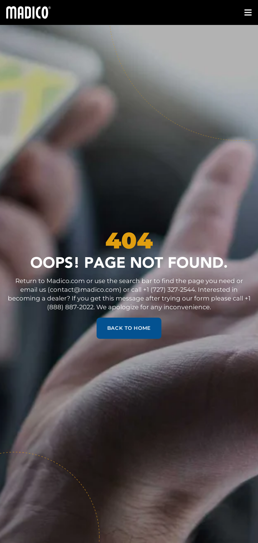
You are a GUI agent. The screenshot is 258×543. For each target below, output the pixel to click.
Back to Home (129, 328)
